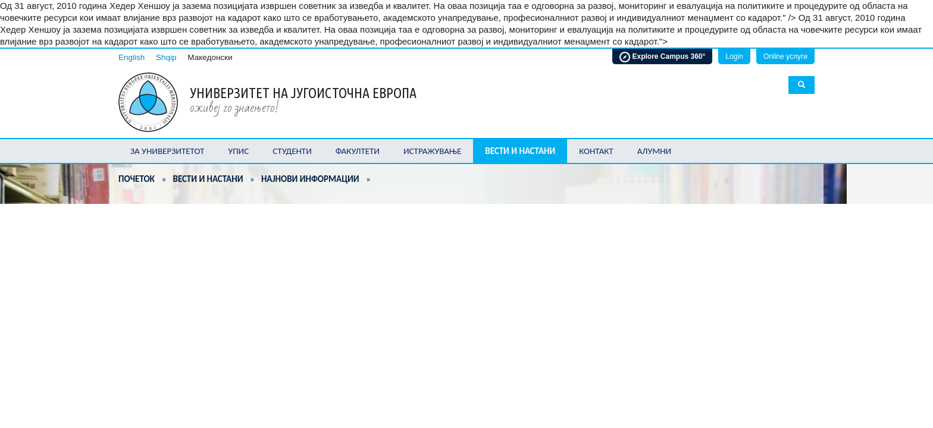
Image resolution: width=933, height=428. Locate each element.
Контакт (596, 151)
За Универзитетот (167, 151)
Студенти (292, 151)
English (131, 57)
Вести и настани (520, 151)
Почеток (136, 179)
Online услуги (785, 56)
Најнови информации (310, 179)
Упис (238, 151)
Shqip (166, 57)
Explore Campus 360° (662, 57)
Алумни (654, 151)
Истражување (432, 151)
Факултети (358, 151)
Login (734, 56)
